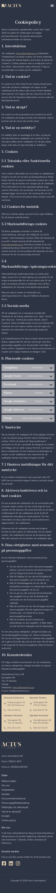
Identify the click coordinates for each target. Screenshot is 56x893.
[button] (52, 5)
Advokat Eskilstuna (14, 697)
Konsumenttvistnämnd (13, 798)
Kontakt (5, 816)
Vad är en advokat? (11, 811)
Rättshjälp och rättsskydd (14, 807)
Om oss (5, 785)
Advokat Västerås (13, 715)
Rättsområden (8, 781)
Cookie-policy (8, 820)
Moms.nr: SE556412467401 (14, 766)
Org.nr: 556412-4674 (11, 761)
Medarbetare (7, 790)
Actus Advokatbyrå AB (12, 756)
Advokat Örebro (38, 697)
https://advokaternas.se (26, 53)
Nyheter (5, 794)
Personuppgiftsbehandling (15, 803)
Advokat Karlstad (39, 715)
